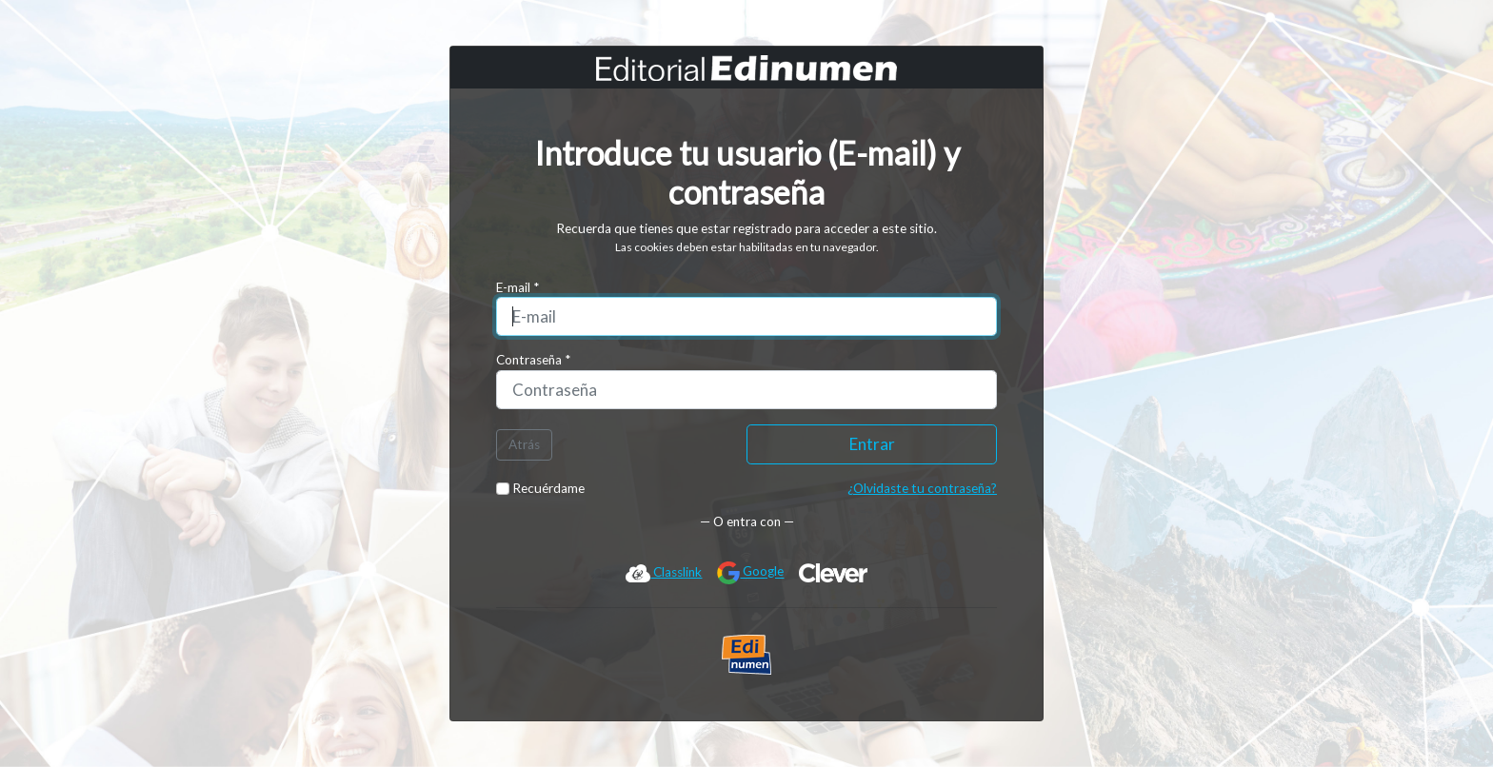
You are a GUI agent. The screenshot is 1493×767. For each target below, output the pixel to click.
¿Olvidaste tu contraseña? (922, 488)
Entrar (872, 444)
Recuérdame (540, 488)
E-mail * (517, 287)
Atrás (524, 444)
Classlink (664, 572)
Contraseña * (533, 359)
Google (750, 572)
